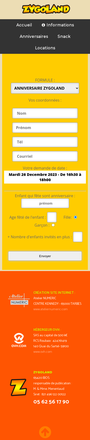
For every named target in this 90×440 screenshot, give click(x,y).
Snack (64, 34)
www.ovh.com (42, 352)
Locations (45, 45)
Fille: (71, 217)
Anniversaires (34, 34)
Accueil (24, 22)
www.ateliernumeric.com (50, 309)
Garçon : (45, 225)
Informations (58, 22)
